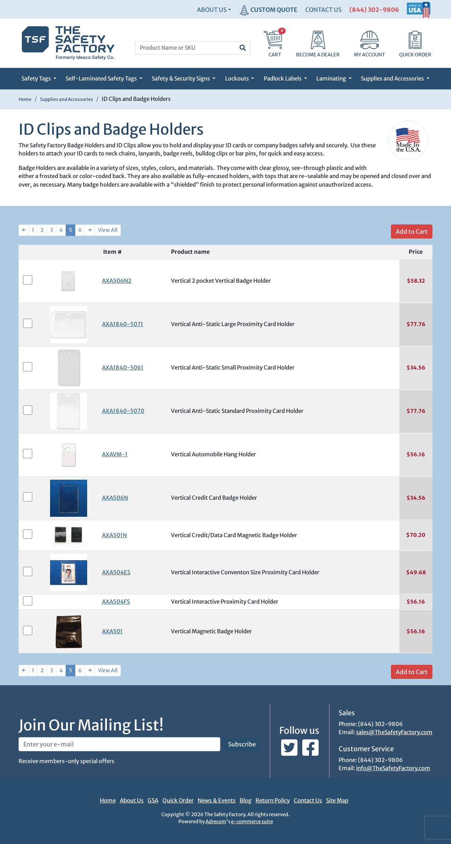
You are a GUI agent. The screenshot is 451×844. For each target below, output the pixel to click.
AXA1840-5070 (123, 410)
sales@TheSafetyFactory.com (394, 732)
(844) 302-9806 (374, 9)
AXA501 (112, 631)
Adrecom (215, 821)
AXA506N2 (116, 280)
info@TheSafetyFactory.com (393, 768)
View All (108, 230)
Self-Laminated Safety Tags (102, 78)
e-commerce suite (252, 821)
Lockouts (237, 78)
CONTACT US (323, 9)
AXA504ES (116, 572)
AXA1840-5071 (122, 324)
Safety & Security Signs (181, 78)
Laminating (331, 78)
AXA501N (114, 535)
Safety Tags (37, 78)
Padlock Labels (283, 78)
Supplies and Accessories (393, 78)
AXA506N (115, 497)
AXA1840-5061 (123, 367)
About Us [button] (212, 9)
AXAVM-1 (115, 454)
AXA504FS (116, 601)
